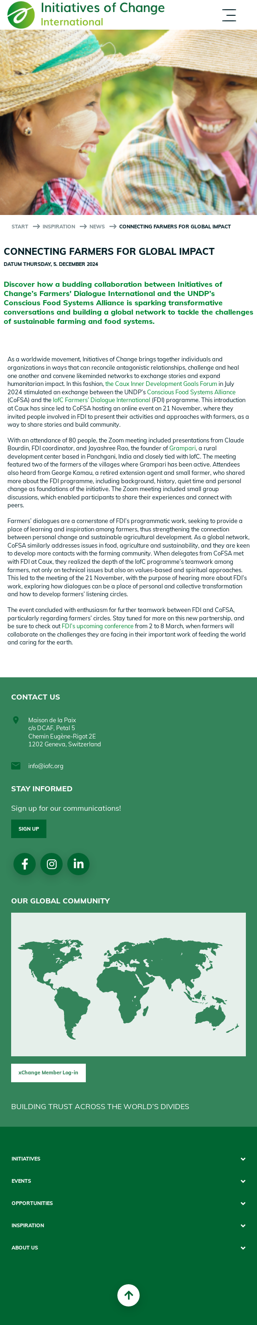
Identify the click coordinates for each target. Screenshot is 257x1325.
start (20, 226)
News (97, 226)
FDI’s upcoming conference (98, 626)
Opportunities (32, 1203)
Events (21, 1181)
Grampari (182, 448)
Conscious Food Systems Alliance (191, 392)
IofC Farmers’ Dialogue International (101, 400)
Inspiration (59, 226)
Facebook (25, 864)
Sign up (29, 829)
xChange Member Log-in (48, 1072)
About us (25, 1248)
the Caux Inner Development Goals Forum (161, 383)
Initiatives (26, 1159)
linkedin (78, 864)
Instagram (51, 864)
